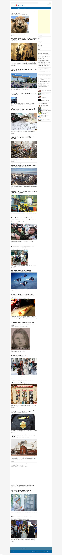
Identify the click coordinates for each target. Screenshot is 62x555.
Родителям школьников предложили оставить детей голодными (45, 100)
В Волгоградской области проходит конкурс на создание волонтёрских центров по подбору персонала (24, 164)
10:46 (17, 519)
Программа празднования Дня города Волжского (45, 113)
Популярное (19, 8)
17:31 (17, 412)
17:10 (17, 298)
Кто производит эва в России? (41, 77)
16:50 (17, 326)
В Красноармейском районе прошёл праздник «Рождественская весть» (22, 517)
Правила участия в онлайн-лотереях (43, 103)
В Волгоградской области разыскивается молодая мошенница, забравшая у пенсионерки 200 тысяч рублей (22, 324)
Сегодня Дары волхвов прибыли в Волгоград (46, 90)
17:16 (17, 437)
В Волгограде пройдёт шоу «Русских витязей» (21, 270)
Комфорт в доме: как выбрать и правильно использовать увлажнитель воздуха (43, 58)
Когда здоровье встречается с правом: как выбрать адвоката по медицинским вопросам (44, 56)
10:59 (17, 492)
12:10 (17, 249)
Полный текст (12, 35)
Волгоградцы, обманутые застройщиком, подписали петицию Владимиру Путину (23, 464)
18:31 (17, 383)
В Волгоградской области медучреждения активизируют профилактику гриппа (21, 491)
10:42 (17, 166)
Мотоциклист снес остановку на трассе (45, 119)
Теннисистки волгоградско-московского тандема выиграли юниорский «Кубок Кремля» (22, 247)
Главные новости (14, 8)
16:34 (17, 356)
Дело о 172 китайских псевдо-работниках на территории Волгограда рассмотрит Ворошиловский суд (23, 219)
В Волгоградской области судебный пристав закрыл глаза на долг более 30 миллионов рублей (23, 410)
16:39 (17, 466)
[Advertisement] (44, 21)
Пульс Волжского (25, 14)
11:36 (17, 271)
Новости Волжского (40, 41)
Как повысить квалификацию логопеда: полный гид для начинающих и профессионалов (44, 71)
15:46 (17, 14)
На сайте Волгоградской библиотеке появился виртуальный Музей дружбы (22, 381)
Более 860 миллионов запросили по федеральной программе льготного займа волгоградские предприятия (22, 137)
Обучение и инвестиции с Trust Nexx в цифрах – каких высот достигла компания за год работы (44, 81)
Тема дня (30, 271)
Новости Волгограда (22, 166)
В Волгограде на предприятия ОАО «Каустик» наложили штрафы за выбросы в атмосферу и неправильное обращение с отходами (24, 39)
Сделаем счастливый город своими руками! (45, 116)
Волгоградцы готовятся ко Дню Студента (20, 355)
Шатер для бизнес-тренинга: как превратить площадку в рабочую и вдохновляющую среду (43, 68)
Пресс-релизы (26, 8)
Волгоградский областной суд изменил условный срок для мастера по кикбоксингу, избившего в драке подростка (23, 296)
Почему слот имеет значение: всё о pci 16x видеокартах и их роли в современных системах (43, 54)
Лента (22, 8)
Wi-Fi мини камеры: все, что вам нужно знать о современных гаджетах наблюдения (43, 73)
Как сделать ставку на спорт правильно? (45, 93)
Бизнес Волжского (40, 35)
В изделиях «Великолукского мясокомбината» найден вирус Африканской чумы (45, 97)
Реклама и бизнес (40, 48)
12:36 (17, 221)
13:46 (17, 193)
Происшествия (21, 14)
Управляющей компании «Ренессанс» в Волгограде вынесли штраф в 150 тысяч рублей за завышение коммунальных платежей (23, 109)
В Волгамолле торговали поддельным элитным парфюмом (46, 110)
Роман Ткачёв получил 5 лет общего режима (45, 106)
